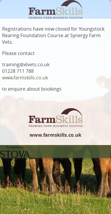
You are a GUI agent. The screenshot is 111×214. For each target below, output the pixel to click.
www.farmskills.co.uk (25, 77)
